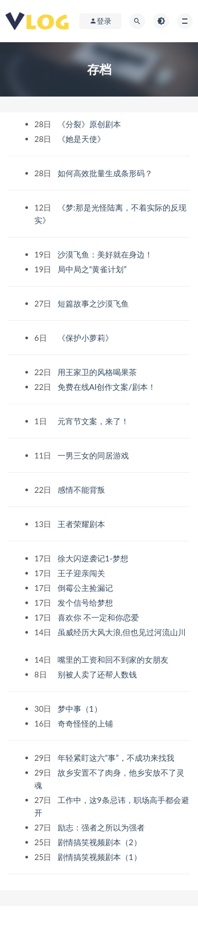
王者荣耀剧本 (82, 524)
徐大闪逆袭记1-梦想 (94, 558)
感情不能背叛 (82, 489)
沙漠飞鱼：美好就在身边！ (106, 254)
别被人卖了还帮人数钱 (98, 674)
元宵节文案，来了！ (94, 421)
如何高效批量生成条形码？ (106, 173)
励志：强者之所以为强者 (102, 827)
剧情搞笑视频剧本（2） (101, 842)
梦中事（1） (81, 708)
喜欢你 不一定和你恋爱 (99, 617)
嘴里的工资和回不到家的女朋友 (114, 659)
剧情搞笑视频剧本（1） (101, 857)
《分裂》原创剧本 (90, 124)
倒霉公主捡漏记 (86, 587)
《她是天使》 (82, 139)
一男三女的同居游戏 (94, 455)
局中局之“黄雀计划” (93, 269)
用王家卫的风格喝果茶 (98, 372)
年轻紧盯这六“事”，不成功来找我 (117, 757)
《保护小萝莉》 (86, 337)
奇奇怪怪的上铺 (86, 723)
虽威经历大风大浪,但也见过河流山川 (122, 632)
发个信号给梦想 (86, 602)
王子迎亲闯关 (82, 573)
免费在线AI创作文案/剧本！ (108, 386)
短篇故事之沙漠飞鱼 (94, 303)
